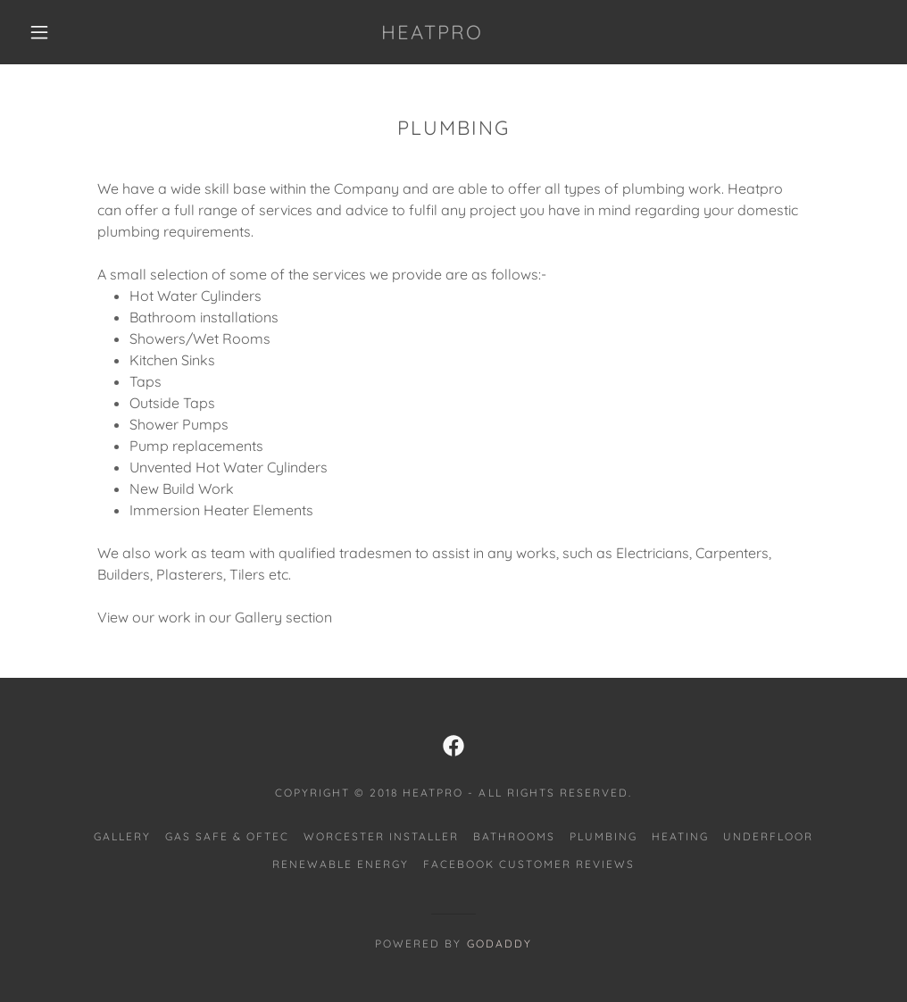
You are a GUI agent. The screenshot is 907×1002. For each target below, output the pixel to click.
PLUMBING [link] (603, 836)
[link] (432, 34)
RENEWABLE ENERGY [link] (340, 864)
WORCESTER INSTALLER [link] (381, 836)
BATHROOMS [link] (514, 836)
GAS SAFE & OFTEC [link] (227, 836)
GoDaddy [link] (499, 943)
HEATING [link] (680, 836)
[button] (43, 32)
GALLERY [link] (122, 836)
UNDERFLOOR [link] (768, 836)
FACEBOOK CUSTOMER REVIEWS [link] (529, 864)
